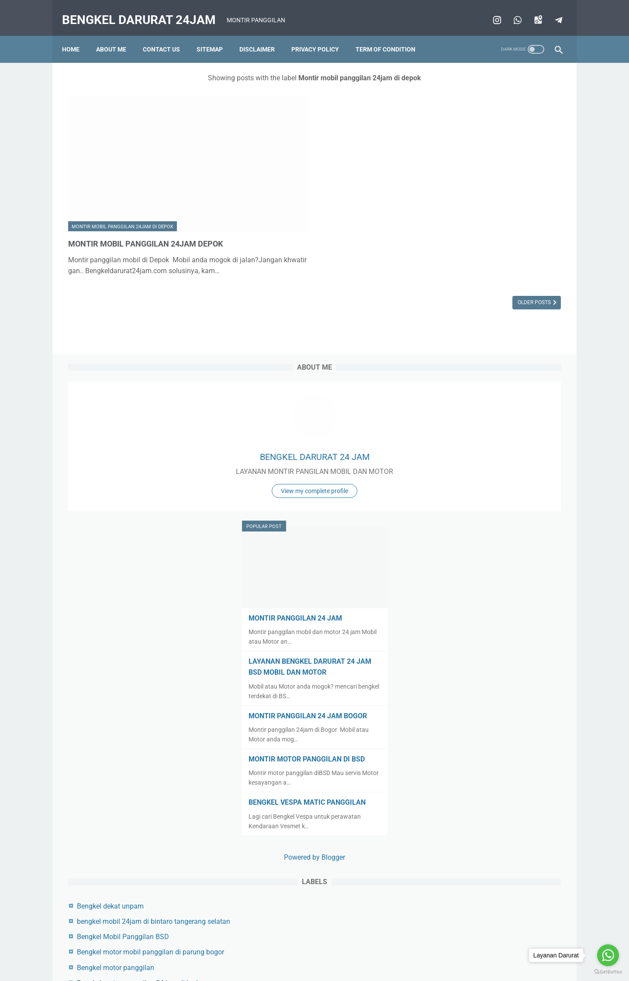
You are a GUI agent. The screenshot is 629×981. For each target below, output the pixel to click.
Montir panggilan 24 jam (477, 826)
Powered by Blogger (495, 571)
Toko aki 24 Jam (464, 898)
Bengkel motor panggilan (477, 703)
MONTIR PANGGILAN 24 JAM (483, 321)
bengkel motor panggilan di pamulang (497, 734)
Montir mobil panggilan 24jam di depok (122, 172)
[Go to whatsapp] (608, 955)
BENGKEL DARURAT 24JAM (145, 10)
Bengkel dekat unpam (472, 620)
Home (77, 34)
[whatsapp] (510, 10)
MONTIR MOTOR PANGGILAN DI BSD (494, 473)
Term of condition (392, 34)
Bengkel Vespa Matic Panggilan (487, 780)
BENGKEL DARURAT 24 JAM (495, 156)
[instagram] (489, 10)
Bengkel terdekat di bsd (474, 765)
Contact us (167, 34)
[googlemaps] (531, 10)
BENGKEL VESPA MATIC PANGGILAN (494, 516)
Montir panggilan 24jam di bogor (489, 841)
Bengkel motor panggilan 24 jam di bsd (499, 718)
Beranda (210, 953)
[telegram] (551, 10)
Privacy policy (321, 34)
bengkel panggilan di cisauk (482, 749)
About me (117, 34)
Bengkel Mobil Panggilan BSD (485, 661)
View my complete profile (495, 201)
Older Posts (372, 273)
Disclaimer (263, 34)
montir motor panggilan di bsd (485, 810)
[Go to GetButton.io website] (608, 972)
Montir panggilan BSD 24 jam (484, 883)
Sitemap (216, 34)
